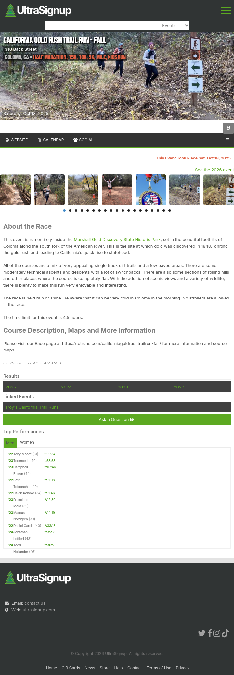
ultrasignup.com (39, 609)
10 (117, 210)
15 (146, 210)
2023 (123, 386)
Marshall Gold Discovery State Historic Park (117, 239)
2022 (179, 386)
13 (134, 210)
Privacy (182, 667)
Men (10, 442)
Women (27, 442)
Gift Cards (71, 667)
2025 (11, 386)
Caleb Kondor (23, 493)
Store (105, 667)
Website (16, 139)
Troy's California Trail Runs (31, 407)
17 (158, 210)
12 (128, 210)
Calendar (50, 139)
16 (152, 210)
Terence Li (21, 461)
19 (169, 210)
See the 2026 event (214, 169)
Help (118, 667)
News (90, 667)
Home (51, 667)
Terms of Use (159, 667)
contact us (34, 602)
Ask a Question (116, 419)
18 (163, 210)
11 (123, 210)
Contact (134, 667)
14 (140, 210)
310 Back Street (21, 49)
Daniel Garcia (23, 526)
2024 (66, 386)
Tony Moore (22, 454)
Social (83, 139)
